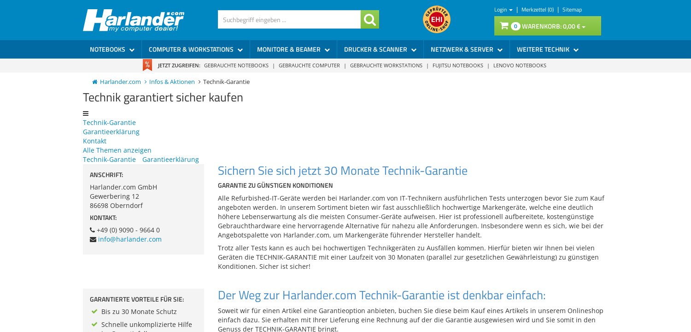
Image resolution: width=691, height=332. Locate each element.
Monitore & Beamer (293, 49)
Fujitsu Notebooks (458, 65)
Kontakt (94, 140)
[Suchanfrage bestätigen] (370, 19)
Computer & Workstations (196, 49)
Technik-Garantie (109, 122)
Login (503, 9)
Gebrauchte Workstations (386, 65)
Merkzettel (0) (538, 9)
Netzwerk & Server (467, 49)
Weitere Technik (548, 49)
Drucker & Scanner (380, 49)
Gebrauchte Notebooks (236, 65)
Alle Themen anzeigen (117, 150)
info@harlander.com (130, 239)
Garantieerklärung (111, 131)
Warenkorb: (543, 26)
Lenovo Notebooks (519, 65)
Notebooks (112, 49)
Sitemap (572, 9)
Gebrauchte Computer (309, 65)
